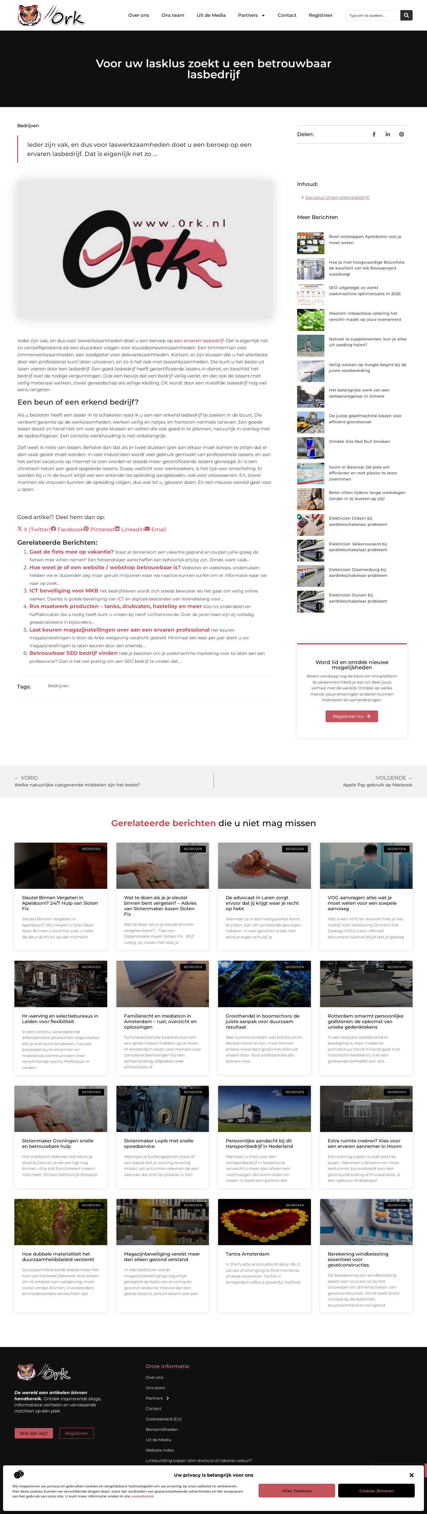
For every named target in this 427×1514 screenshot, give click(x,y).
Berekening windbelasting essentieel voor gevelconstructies (358, 1259)
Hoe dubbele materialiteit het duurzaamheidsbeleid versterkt (58, 1256)
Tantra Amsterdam (248, 1254)
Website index (160, 1450)
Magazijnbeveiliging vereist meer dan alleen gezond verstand (162, 1256)
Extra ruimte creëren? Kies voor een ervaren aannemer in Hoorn (365, 1143)
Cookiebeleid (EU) (164, 1418)
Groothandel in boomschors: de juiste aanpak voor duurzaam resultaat (263, 1021)
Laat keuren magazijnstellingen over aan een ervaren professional (119, 630)
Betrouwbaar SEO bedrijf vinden (73, 653)
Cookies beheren (376, 1490)
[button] (412, 1475)
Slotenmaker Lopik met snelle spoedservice (158, 1143)
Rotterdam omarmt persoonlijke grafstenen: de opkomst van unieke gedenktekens (365, 1021)
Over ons (138, 15)
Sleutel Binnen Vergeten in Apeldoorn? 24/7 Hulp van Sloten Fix (60, 903)
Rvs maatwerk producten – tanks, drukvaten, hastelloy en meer (115, 606)
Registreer (321, 15)
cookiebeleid (142, 1496)
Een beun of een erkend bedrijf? (338, 197)
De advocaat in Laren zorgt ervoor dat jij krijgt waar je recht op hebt (262, 903)
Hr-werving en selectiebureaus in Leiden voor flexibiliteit (60, 1018)
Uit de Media (211, 15)
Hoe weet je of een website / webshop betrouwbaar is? (105, 567)
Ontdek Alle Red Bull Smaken (359, 441)
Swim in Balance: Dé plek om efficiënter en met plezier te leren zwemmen (363, 473)
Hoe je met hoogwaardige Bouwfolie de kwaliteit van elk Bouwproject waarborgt (367, 268)
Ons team (172, 15)
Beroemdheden (162, 1429)
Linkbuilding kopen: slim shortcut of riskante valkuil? (199, 1460)
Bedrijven (28, 125)
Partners (252, 15)
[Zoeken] (406, 15)
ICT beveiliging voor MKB (63, 591)
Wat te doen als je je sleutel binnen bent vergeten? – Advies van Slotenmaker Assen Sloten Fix (160, 906)
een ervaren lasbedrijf (198, 340)
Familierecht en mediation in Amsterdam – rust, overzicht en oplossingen (160, 1021)
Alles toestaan (297, 1490)
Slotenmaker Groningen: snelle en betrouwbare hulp (57, 1143)
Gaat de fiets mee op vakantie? (71, 552)
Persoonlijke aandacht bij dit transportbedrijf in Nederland (259, 1143)
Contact (287, 15)
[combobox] (373, 15)
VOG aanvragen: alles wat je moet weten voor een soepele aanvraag (362, 903)
